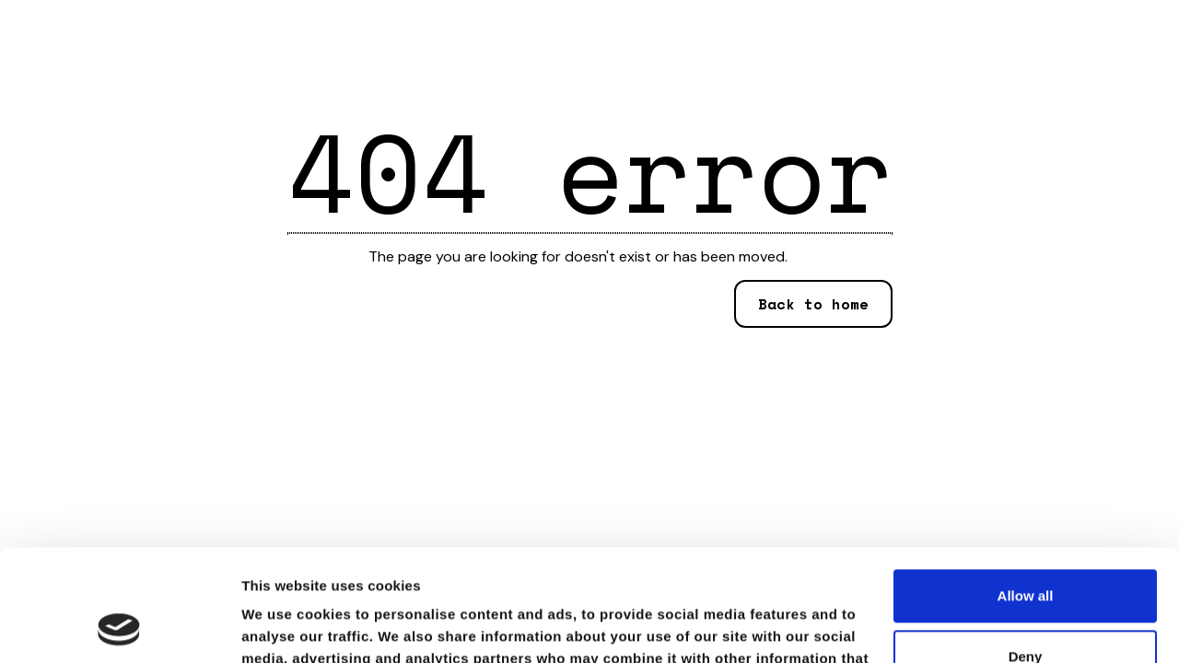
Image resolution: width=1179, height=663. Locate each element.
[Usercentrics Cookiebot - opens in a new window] (119, 627)
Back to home (813, 304)
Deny (1026, 551)
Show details (284, 626)
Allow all (1026, 491)
